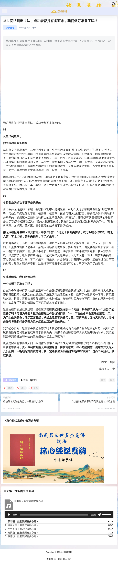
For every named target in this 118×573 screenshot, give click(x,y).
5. (22, 536)
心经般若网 (67, 552)
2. (22, 525)
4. (22, 532)
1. (22, 521)
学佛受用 (10, 28)
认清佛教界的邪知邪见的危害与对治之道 (93, 401)
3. (22, 529)
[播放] (9, 514)
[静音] (99, 514)
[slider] (54, 515)
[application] (59, 514)
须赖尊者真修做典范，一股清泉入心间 (23, 401)
